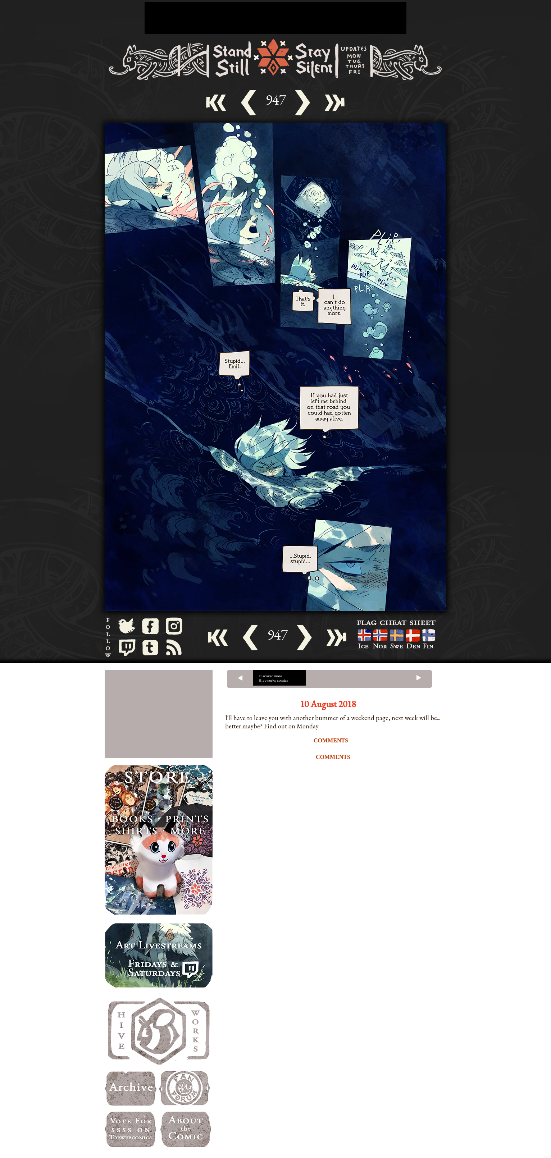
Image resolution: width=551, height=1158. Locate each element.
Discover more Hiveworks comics (273, 678)
